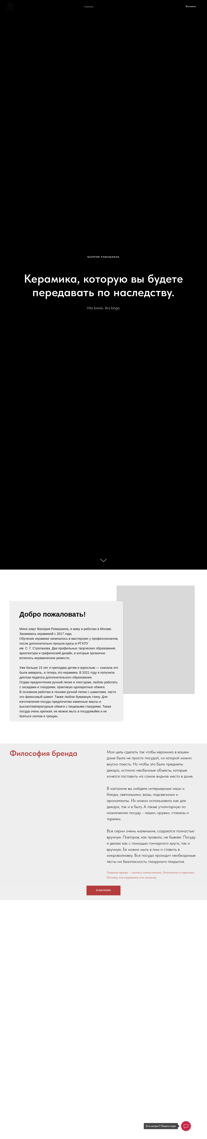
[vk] (165, 6)
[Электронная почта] (172, 6)
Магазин (120, 6)
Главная (88, 6)
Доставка (135, 6)
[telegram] (158, 6)
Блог (148, 6)
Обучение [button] (104, 6)
